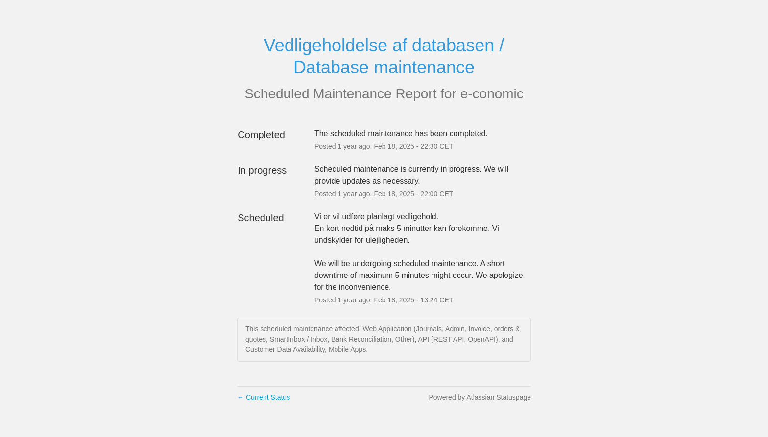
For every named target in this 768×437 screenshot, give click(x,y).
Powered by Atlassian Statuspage (480, 397)
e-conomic (492, 93)
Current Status (263, 397)
